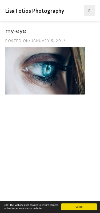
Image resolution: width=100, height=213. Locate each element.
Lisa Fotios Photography (34, 10)
